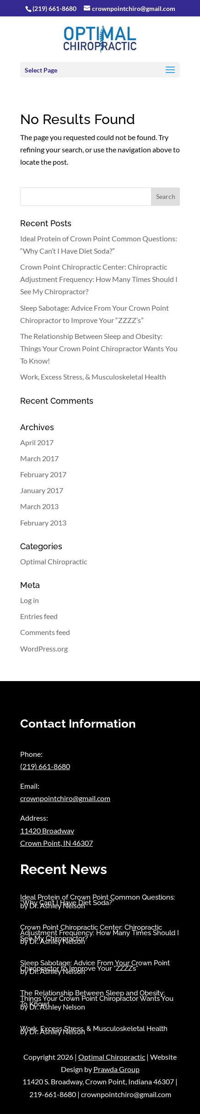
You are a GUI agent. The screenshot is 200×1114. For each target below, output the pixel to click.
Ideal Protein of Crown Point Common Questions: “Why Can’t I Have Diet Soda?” (97, 900)
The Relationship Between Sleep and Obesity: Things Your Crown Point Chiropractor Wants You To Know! (99, 348)
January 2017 (41, 490)
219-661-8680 (52, 1094)
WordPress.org (44, 648)
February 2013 (43, 522)
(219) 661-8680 (54, 8)
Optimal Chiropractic (53, 561)
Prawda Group (116, 1069)
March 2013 (39, 506)
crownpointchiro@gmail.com (65, 798)
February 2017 (43, 474)
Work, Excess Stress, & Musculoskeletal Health (93, 376)
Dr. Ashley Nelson (57, 905)
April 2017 (37, 442)
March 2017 (39, 458)
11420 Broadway (47, 830)
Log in (29, 600)
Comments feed (45, 632)
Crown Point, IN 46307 (56, 842)
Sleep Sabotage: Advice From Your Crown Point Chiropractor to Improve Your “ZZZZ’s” (95, 966)
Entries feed (39, 616)
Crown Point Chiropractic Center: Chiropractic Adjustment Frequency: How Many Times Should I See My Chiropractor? (99, 279)
